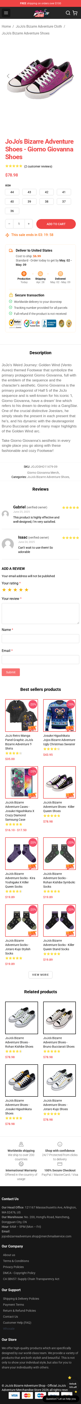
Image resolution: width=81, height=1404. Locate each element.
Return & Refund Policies (19, 1310)
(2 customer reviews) (38, 166)
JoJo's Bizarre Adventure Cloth (39, 26)
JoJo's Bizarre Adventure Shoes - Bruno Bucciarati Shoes (59, 1042)
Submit (11, 672)
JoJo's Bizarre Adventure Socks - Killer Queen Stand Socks (58, 945)
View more (40, 974)
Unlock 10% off (73, 1385)
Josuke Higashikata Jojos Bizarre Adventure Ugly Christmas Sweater (59, 740)
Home (6, 26)
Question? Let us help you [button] (61, 1398)
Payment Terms (13, 1304)
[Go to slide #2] (51, 124)
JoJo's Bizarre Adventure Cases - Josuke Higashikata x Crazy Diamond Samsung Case (19, 811)
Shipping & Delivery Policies (21, 1298)
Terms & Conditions (16, 1261)
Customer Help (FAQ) (17, 1322)
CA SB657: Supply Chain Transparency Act (31, 1279)
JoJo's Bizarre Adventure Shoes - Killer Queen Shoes (59, 807)
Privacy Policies (13, 1267)
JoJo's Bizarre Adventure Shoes (25, 33)
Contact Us (10, 1316)
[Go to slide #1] (29, 124)
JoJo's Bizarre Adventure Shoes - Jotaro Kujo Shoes (55, 1105)
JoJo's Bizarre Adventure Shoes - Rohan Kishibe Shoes (19, 1042)
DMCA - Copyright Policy (19, 1273)
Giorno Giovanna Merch (43, 472)
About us (9, 1255)
